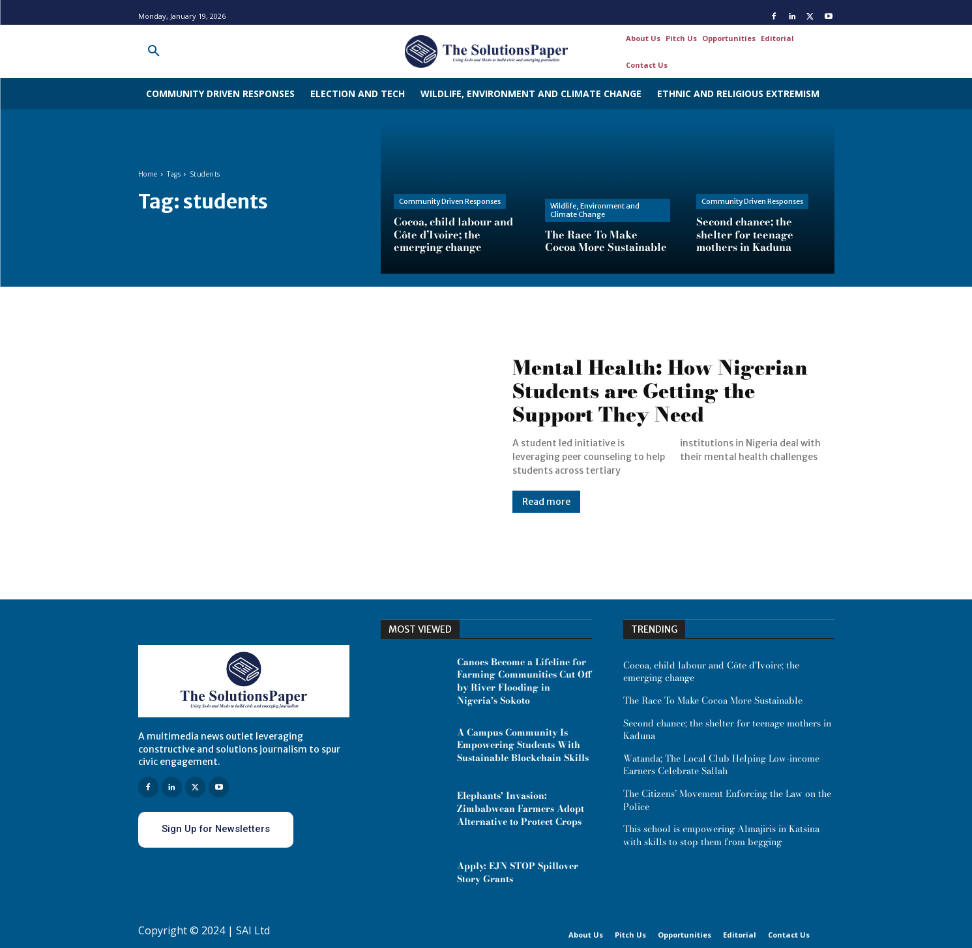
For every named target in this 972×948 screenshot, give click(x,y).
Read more (546, 502)
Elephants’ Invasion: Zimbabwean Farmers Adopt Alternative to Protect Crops (520, 808)
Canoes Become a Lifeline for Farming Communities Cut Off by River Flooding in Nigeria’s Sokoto (524, 681)
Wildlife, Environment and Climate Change (595, 210)
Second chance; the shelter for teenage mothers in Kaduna (727, 729)
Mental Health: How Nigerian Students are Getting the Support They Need (660, 390)
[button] (153, 51)
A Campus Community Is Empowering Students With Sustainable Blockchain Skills (523, 745)
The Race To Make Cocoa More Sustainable (713, 700)
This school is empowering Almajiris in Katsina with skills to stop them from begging (722, 835)
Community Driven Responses (450, 201)
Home (148, 174)
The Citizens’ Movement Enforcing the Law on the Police (727, 800)
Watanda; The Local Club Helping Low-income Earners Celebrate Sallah (721, 765)
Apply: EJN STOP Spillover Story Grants (517, 872)
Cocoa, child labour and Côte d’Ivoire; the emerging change (711, 671)
